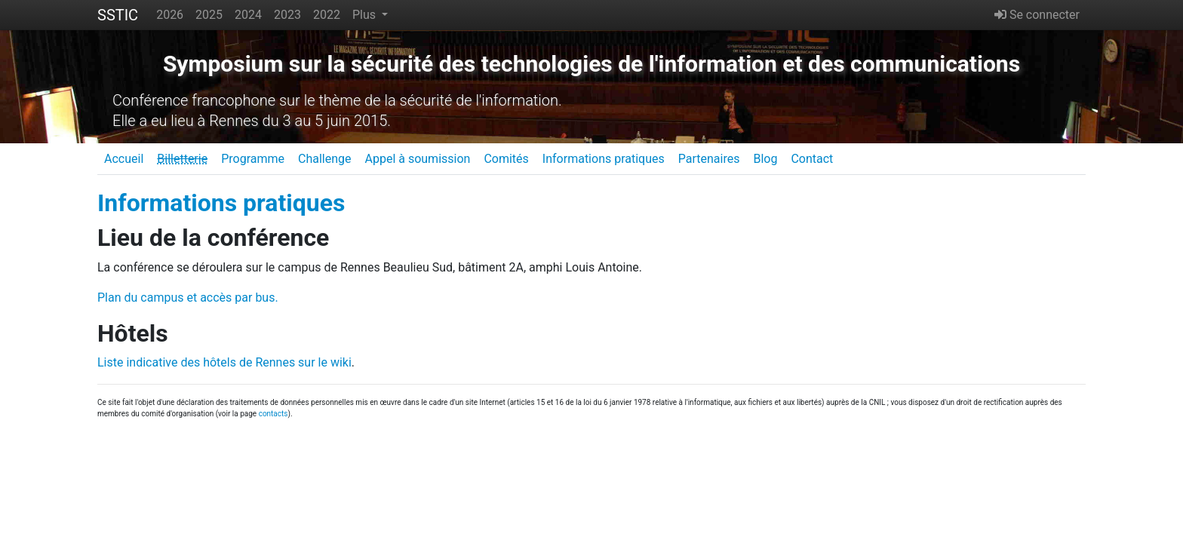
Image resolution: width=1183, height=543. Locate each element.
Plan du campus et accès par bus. (187, 297)
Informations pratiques (603, 159)
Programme (252, 159)
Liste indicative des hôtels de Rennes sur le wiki (224, 362)
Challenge (325, 159)
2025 (209, 15)
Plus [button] (365, 15)
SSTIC (117, 15)
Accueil (123, 159)
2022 (326, 15)
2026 (169, 15)
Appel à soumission (417, 159)
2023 (287, 15)
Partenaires (709, 159)
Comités (506, 159)
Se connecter (1037, 15)
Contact (812, 159)
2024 (248, 15)
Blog (765, 159)
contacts (273, 414)
